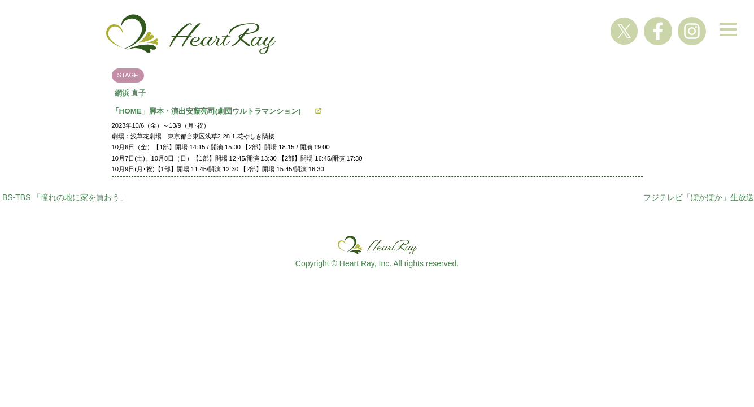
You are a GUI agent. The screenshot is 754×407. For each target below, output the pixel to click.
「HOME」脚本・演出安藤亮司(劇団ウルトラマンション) (210, 111)
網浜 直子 (130, 93)
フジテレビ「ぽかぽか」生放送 (698, 197)
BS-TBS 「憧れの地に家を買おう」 (65, 197)
